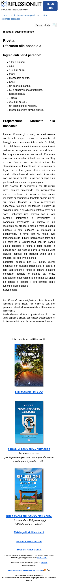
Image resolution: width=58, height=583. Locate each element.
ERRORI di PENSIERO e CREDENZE (29, 449)
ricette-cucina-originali (24, 15)
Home (4, 15)
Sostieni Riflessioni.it (29, 549)
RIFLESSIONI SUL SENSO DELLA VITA (29, 516)
